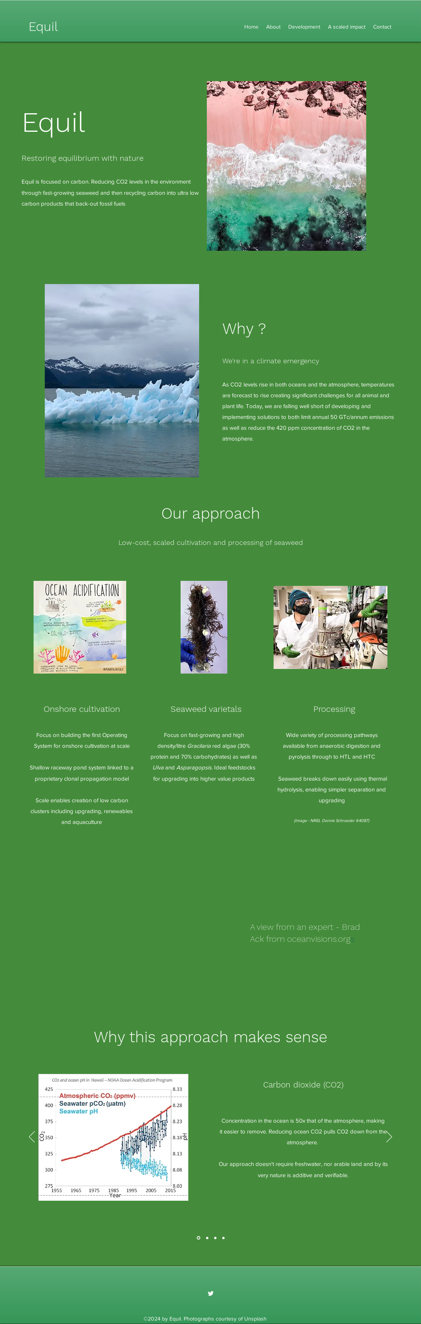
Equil (43, 26)
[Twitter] (211, 1293)
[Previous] (32, 1137)
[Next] (389, 1137)
